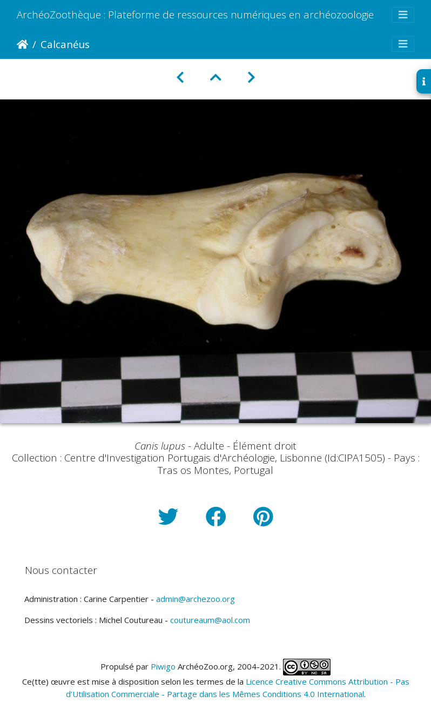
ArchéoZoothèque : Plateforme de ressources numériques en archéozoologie (195, 14)
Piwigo (163, 666)
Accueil (22, 44)
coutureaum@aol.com (210, 619)
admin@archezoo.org (195, 598)
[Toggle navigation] (403, 15)
